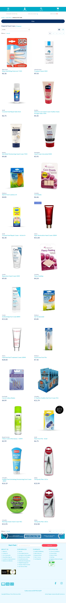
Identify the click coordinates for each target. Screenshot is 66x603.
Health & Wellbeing (38, 551)
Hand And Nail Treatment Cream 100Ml (14, 357)
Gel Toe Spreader (39, 316)
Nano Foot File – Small (40, 438)
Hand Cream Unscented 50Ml (43, 154)
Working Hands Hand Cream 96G (12, 521)
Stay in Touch (12, 545)
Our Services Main (22, 566)
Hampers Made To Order (23, 564)
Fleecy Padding (38, 276)
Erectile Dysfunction (22, 559)
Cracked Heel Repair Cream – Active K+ (14, 235)
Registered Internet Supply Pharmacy (55, 559)
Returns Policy (53, 555)
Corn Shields (38, 194)
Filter (33, 21)
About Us (4, 551)
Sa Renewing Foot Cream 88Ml (11, 316)
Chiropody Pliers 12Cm (41, 479)
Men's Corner (37, 557)
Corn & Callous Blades (8, 398)
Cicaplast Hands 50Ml (40, 71)
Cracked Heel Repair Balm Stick (11, 111)
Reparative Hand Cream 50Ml (11, 276)
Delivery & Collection (7, 560)
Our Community (6, 555)
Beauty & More (37, 555)
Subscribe (49, 545)
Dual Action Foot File (40, 357)
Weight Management (22, 562)
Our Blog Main (37, 559)
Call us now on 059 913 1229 (33, 590)
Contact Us (5, 553)
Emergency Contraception (24, 555)
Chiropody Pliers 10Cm (41, 521)
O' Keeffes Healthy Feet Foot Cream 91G (46, 398)
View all (8, 33)
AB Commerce (61, 594)
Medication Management (23, 560)
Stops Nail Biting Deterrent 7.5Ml (12, 71)
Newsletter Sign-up (7, 557)
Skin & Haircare (37, 553)
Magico (50, 594)
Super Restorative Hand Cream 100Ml (45, 235)
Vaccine (19, 551)
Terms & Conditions (54, 551)
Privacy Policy (53, 553)
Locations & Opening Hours (8, 559)
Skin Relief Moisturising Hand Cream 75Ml (14, 154)
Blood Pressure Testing (23, 557)
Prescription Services (22, 553)
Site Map (51, 557)
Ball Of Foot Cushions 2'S (9, 194)
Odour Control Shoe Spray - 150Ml (12, 438)
